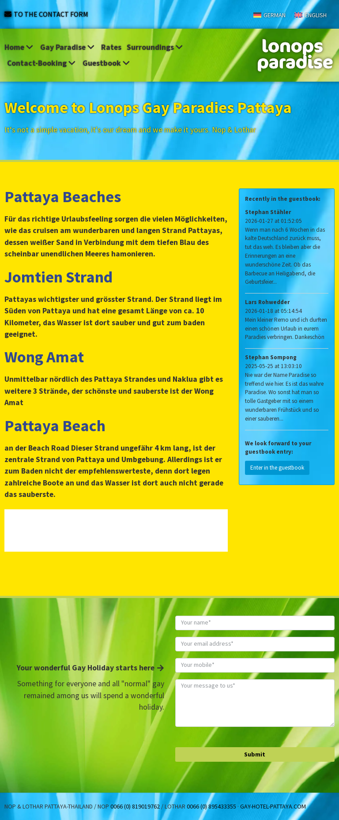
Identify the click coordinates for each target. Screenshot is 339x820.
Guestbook (107, 63)
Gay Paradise (68, 47)
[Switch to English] (310, 15)
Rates (111, 47)
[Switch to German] (269, 15)
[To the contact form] (7, 14)
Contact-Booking (42, 63)
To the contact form (51, 14)
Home (19, 47)
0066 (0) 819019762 (135, 806)
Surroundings (156, 47)
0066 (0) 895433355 (211, 806)
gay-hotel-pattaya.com (273, 806)
